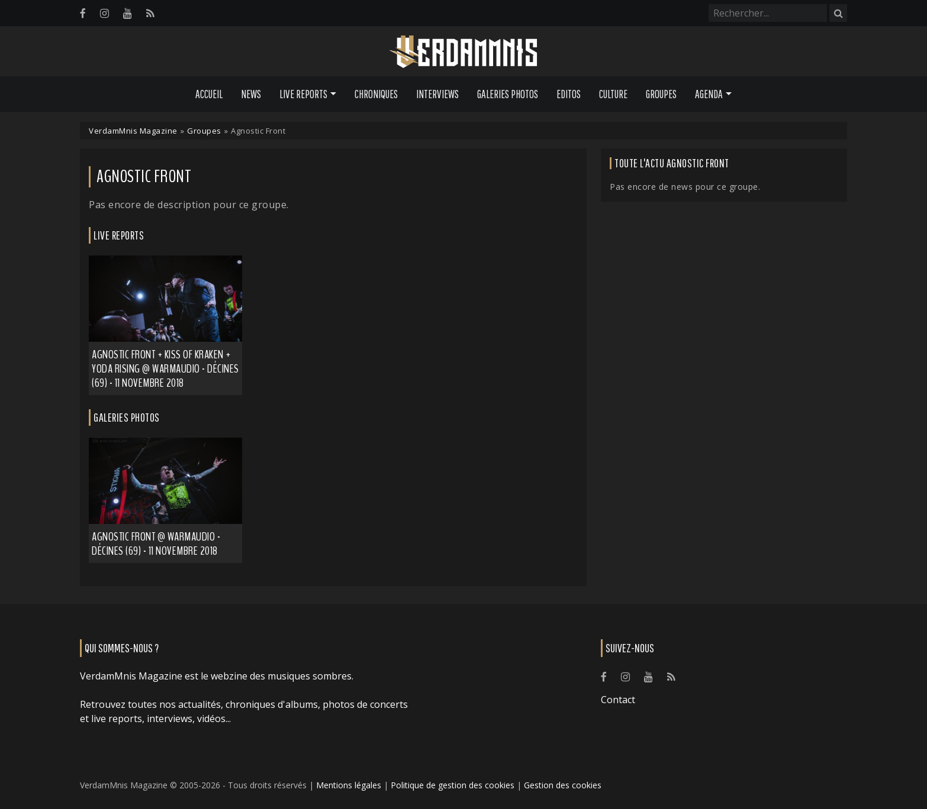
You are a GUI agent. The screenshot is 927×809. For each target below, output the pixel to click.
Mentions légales (348, 785)
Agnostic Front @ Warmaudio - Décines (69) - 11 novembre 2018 (156, 544)
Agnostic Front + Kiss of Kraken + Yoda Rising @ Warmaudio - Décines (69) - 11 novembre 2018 (165, 369)
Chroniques (376, 94)
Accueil (209, 94)
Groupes (661, 94)
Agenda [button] (709, 94)
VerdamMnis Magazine (133, 130)
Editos (568, 94)
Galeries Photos (507, 94)
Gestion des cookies (562, 785)
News (251, 94)
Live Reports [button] (303, 94)
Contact (618, 699)
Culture (613, 94)
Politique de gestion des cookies (452, 785)
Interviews (437, 94)
